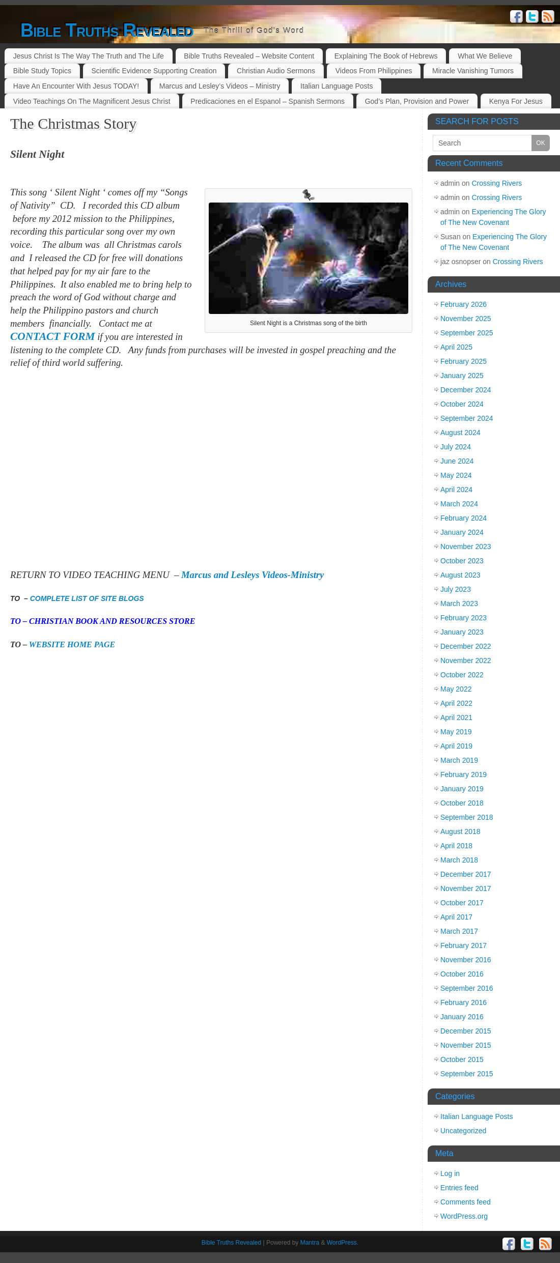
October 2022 (462, 675)
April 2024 (456, 489)
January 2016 (462, 1017)
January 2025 (462, 375)
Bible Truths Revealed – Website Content (249, 56)
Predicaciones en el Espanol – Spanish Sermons (267, 101)
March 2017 (459, 931)
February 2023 (463, 618)
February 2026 (463, 304)
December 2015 (465, 1031)
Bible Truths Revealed (106, 30)
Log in (450, 1173)
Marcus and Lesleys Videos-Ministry (252, 574)
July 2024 (455, 447)
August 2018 (460, 831)
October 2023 (462, 561)
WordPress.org (464, 1216)
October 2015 (462, 1059)
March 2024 (459, 504)
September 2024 (466, 418)
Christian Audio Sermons (276, 71)
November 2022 (465, 660)
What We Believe (485, 56)
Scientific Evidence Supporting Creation (154, 71)
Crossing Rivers (497, 183)
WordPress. (342, 1242)
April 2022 (456, 703)
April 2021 (456, 717)
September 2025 (466, 333)
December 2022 (465, 646)
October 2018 (462, 803)
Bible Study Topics (42, 71)
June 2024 (456, 461)
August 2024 (460, 432)
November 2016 (465, 960)
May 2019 (455, 732)
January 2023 (462, 632)
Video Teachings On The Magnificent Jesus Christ (92, 101)
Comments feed (465, 1202)
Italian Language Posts (336, 86)
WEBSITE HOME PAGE (72, 644)
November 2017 (465, 888)
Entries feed (459, 1188)
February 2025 (463, 361)
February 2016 (463, 1002)
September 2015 (466, 1074)
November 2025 (465, 318)
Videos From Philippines (373, 71)
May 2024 (455, 475)
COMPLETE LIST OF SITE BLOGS (87, 598)
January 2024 (462, 532)
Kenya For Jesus (516, 101)
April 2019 (456, 746)
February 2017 (463, 945)
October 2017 (462, 903)
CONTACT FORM (52, 336)
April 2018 (456, 846)
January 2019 (462, 789)
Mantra (309, 1242)
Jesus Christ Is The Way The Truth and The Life (88, 56)
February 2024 (463, 518)
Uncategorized (463, 1131)
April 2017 (456, 917)
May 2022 (455, 689)
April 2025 (456, 347)
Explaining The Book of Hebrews (386, 56)
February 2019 (463, 774)
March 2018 (459, 860)
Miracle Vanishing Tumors (473, 71)
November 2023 (465, 546)
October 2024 (462, 404)
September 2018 (466, 817)
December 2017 (465, 874)
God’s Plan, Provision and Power (417, 101)
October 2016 (462, 974)
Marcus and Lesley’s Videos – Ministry (220, 86)
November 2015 (465, 1045)
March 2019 (459, 760)
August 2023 (460, 575)
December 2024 (465, 390)
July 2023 (455, 589)
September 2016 (466, 988)
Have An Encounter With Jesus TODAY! (76, 86)
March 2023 (459, 603)
